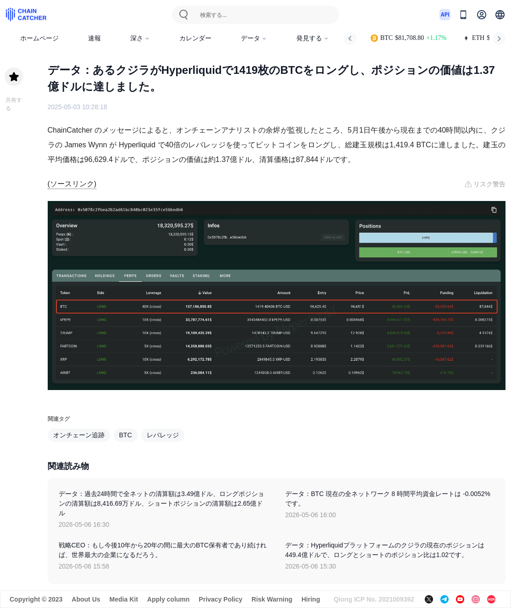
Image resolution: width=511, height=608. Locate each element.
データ (254, 38)
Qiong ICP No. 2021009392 (373, 599)
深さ (140, 38)
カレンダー (195, 38)
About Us (86, 599)
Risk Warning (271, 599)
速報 (94, 38)
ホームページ (39, 38)
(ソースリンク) (72, 184)
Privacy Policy (220, 599)
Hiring (310, 599)
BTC (125, 435)
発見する (312, 38)
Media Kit (124, 599)
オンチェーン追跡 (79, 435)
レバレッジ (163, 435)
